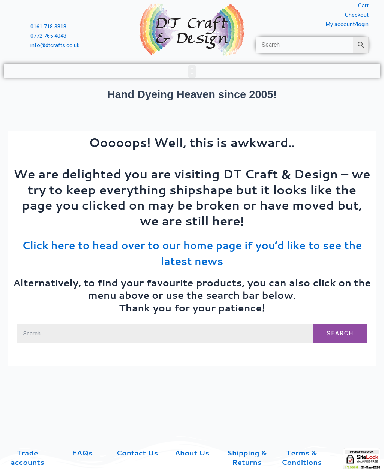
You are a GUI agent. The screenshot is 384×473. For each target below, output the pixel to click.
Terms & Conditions (301, 457)
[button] (191, 73)
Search (340, 335)
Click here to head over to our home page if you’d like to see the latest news (192, 254)
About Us (192, 452)
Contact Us (137, 452)
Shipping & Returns (247, 457)
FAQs (82, 452)
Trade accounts (27, 457)
